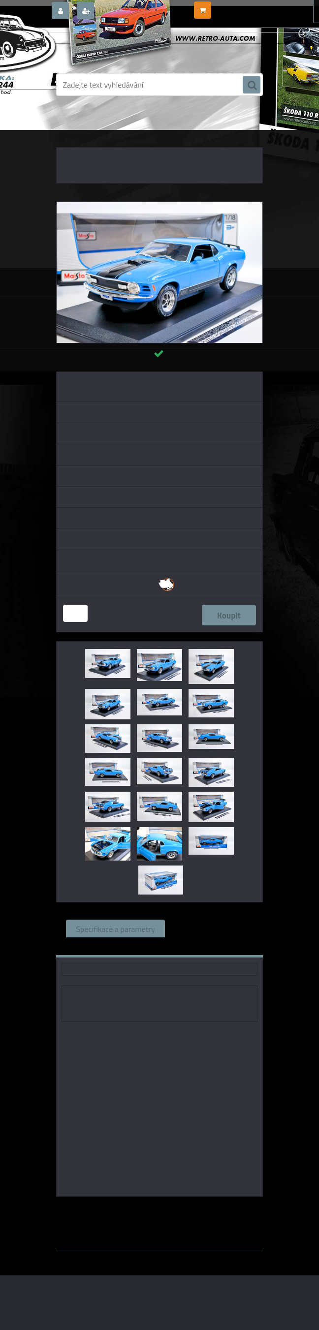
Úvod (77, 128)
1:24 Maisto (213, 1210)
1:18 (180, 1210)
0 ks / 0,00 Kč (232, 6)
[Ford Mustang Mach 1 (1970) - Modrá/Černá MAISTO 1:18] (159, 206)
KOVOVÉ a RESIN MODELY (126, 128)
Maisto (154, 1210)
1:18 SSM (176, 1218)
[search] (251, 85)
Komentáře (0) (130, 946)
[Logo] (123, 47)
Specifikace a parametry (115, 928)
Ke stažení (193, 946)
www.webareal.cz (159, 1257)
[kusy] (75, 613)
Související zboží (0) (209, 928)
